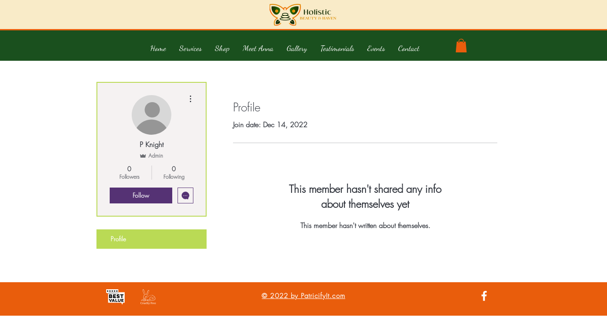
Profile (118, 239)
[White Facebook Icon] (484, 295)
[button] (190, 48)
